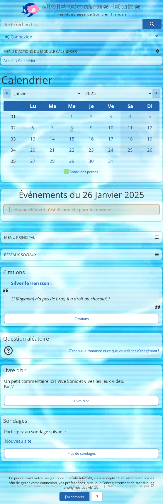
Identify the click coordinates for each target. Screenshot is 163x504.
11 (130, 128)
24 (110, 150)
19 (149, 139)
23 (91, 150)
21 (52, 150)
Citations (81, 318)
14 (52, 139)
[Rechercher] (151, 24)
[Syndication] (159, 69)
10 (110, 128)
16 (91, 139)
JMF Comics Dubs (92, 6)
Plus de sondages (81, 453)
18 (130, 139)
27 (32, 161)
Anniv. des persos (81, 171)
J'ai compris (74, 496)
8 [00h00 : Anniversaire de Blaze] (72, 129)
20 (32, 150)
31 (110, 161)
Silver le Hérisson (30, 283)
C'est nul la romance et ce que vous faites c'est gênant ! (114, 350)
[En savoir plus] (97, 496)
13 (32, 139)
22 (71, 150)
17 (110, 139)
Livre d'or (81, 400)
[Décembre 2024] (7, 93)
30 (91, 161)
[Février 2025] (156, 93)
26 (149, 150)
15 (71, 139)
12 (149, 128)
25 (130, 150)
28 (52, 161)
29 (71, 161)
